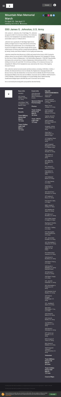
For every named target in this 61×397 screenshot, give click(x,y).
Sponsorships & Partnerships (37, 102)
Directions (24, 23)
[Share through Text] (54, 15)
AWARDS (20, 93)
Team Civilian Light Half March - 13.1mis (23, 127)
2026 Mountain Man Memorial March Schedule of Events (37, 96)
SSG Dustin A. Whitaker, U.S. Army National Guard (50, 267)
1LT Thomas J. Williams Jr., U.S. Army (49, 324)
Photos (34, 106)
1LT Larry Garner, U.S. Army (49, 182)
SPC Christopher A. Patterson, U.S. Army (50, 287)
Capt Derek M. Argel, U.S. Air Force (49, 248)
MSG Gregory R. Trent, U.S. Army (49, 339)
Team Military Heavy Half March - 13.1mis (23, 118)
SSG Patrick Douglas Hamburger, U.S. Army (49, 298)
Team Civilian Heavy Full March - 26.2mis (36, 112)
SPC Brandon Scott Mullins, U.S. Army (50, 292)
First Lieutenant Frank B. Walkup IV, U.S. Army (50, 101)
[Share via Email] (51, 15)
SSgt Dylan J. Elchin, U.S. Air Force (49, 187)
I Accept (52, 394)
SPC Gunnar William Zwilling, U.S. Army (22, 98)
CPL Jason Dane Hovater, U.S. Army (50, 238)
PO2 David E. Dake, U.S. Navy (50, 201)
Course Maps (49, 377)
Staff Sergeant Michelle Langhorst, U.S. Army (50, 122)
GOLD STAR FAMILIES (48, 95)
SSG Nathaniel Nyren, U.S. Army (49, 177)
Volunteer (48, 355)
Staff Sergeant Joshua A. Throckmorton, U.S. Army (50, 350)
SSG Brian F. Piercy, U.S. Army (50, 262)
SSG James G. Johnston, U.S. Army (49, 156)
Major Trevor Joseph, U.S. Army (50, 106)
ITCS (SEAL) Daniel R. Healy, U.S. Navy (50, 219)
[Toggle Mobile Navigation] (3, 5)
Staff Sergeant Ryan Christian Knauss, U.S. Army (50, 111)
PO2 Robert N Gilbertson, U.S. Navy (49, 172)
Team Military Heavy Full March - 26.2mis (49, 361)
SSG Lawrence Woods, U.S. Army (50, 150)
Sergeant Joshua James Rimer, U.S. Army (50, 128)
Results (21, 112)
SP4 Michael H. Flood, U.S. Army (49, 272)
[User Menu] (54, 5)
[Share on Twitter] (46, 15)
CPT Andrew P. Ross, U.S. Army (49, 197)
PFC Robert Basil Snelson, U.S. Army (50, 253)
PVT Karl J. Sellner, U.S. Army (50, 228)
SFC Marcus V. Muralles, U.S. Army (50, 214)
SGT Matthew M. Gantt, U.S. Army (49, 210)
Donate (47, 5)
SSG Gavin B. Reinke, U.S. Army (50, 318)
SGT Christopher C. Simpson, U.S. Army (50, 243)
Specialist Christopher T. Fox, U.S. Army (50, 309)
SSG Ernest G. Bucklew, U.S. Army (50, 258)
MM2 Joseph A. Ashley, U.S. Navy (50, 206)
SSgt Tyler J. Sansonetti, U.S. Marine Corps (49, 134)
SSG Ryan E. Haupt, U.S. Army (50, 277)
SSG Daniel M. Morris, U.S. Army (50, 314)
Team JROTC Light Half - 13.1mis (36, 120)
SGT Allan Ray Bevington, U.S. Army (49, 162)
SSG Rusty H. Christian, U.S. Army (50, 329)
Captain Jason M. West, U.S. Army (50, 116)
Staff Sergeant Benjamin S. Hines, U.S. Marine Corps (50, 146)
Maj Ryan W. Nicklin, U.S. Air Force (50, 223)
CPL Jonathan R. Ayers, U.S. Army (49, 304)
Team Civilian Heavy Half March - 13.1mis (49, 370)
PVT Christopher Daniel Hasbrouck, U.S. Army (50, 233)
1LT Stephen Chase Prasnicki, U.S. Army (50, 140)
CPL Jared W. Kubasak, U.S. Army (50, 281)
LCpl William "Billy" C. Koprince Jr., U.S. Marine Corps (23, 104)
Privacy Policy (8, 395)
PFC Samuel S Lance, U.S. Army (49, 167)
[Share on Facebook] (43, 15)
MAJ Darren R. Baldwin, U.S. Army (50, 344)
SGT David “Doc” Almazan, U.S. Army (50, 192)
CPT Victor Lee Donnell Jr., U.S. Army (49, 334)
